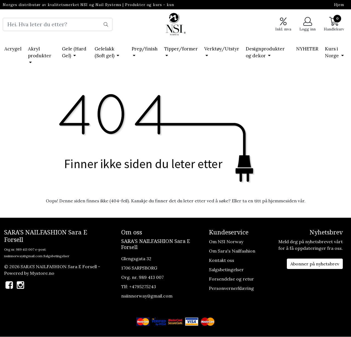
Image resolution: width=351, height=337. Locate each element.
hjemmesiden (282, 200)
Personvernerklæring (231, 288)
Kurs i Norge (332, 52)
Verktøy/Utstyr (221, 49)
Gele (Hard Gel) (74, 52)
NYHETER (307, 49)
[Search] (57, 24)
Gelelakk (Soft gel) (105, 52)
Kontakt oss (221, 260)
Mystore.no (42, 273)
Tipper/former (181, 49)
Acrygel (12, 49)
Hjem (339, 4)
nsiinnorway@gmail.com (23, 256)
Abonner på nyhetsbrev (314, 264)
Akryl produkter (39, 52)
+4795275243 (142, 286)
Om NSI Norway (226, 241)
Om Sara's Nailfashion (232, 251)
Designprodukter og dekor (265, 52)
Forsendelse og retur (231, 279)
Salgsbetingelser (56, 256)
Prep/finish (145, 49)
